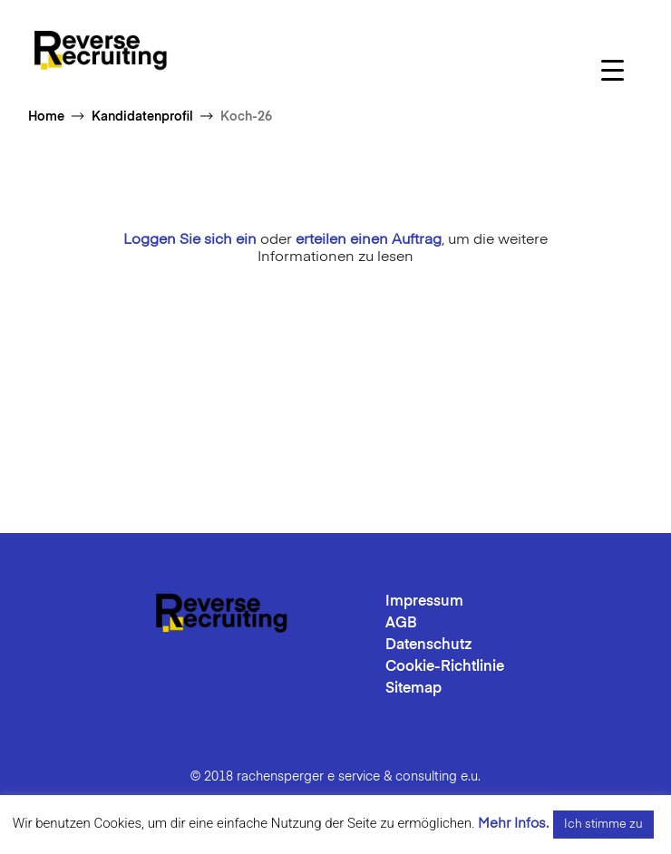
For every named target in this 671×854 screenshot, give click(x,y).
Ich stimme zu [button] (603, 824)
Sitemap (413, 689)
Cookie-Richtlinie (444, 667)
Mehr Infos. (513, 823)
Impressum (424, 602)
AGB (401, 623)
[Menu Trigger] (612, 70)
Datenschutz (428, 645)
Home (46, 117)
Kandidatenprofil (142, 117)
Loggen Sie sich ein (190, 240)
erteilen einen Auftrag (369, 240)
